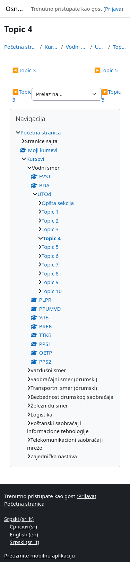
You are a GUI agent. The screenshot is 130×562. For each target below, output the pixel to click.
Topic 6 (50, 255)
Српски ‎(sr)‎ (23, 526)
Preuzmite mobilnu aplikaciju (39, 555)
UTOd (100, 46)
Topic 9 (50, 282)
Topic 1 (50, 211)
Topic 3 (24, 70)
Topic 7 (50, 264)
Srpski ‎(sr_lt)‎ (19, 518)
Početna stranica (20, 46)
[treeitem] (65, 294)
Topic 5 (106, 70)
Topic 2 (50, 220)
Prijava (113, 8)
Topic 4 (119, 46)
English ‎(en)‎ (24, 534)
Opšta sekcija (58, 202)
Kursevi (52, 46)
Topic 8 (50, 273)
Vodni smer (77, 46)
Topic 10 (52, 291)
